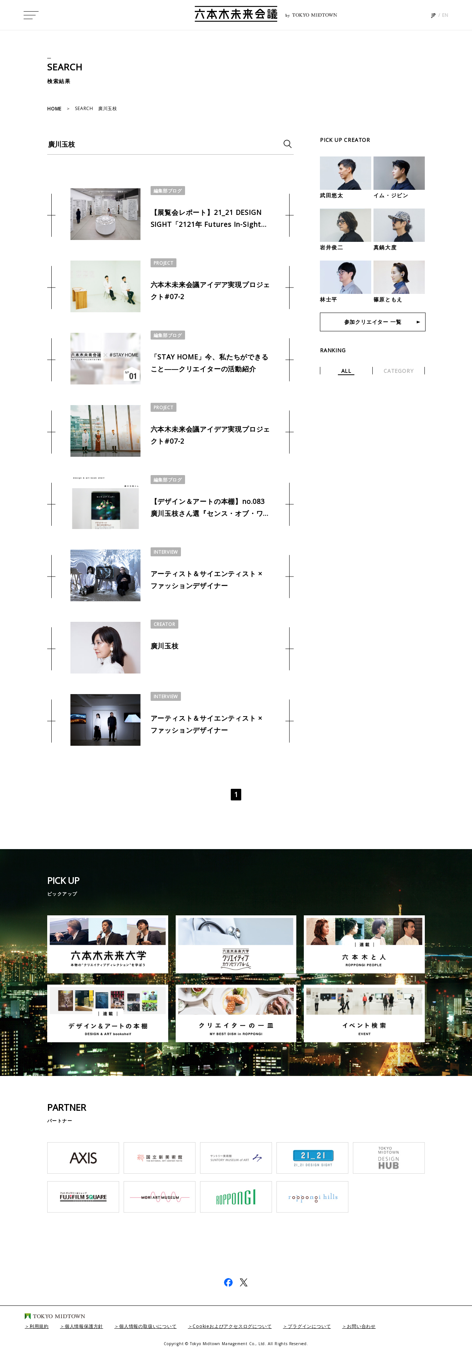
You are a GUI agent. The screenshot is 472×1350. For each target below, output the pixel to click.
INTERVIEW (166, 552)
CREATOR (164, 624)
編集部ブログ (168, 191)
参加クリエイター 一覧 (373, 321)
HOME (54, 109)
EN (445, 15)
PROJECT (163, 263)
